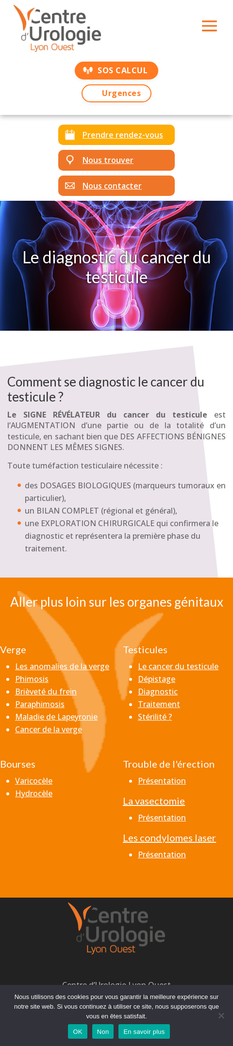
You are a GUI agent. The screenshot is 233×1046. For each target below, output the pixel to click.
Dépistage (156, 679)
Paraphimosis (40, 704)
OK (77, 1031)
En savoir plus (144, 1031)
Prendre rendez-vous (123, 134)
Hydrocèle (33, 793)
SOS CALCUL (123, 70)
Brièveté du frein (46, 691)
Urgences (121, 93)
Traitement (159, 704)
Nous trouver (108, 160)
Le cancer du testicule (178, 666)
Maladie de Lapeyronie (56, 716)
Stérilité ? (155, 716)
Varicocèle (33, 780)
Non (103, 1031)
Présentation (162, 780)
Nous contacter (112, 185)
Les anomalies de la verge (62, 666)
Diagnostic (158, 691)
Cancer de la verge (48, 729)
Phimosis (32, 679)
